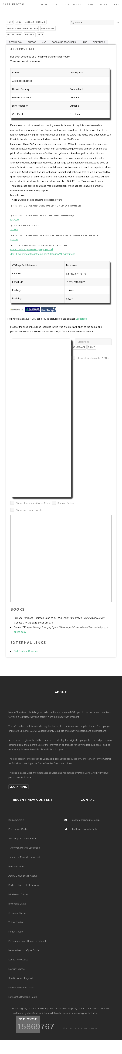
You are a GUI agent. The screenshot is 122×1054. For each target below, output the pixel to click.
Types (90, 4)
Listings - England (35, 22)
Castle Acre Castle (18, 959)
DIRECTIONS (99, 42)
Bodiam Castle (16, 820)
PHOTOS (32, 42)
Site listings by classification (52, 1008)
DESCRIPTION (15, 42)
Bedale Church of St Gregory (23, 885)
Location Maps (73, 4)
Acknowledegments (79, 1013)
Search (103, 4)
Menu (19, 22)
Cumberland (48, 28)
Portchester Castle (18, 829)
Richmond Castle (17, 903)
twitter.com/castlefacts (84, 829)
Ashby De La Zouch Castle (22, 875)
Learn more (19, 786)
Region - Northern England (22, 28)
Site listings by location (24, 1008)
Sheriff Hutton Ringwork (21, 978)
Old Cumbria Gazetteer (26, 651)
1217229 (14, 219)
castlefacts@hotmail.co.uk (86, 820)
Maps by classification (97, 1008)
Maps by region (76, 1008)
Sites (56, 4)
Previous (30, 35)
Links (94, 1013)
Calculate (79, 347)
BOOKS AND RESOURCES (64, 42)
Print (91, 347)
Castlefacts (13, 4)
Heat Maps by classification (26, 1013)
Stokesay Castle (17, 913)
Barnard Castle (16, 866)
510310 (14, 239)
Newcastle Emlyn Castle (21, 987)
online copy (20, 631)
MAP (44, 42)
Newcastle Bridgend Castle (22, 997)
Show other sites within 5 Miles (93, 358)
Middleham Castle (17, 894)
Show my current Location (30, 510)
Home (44, 4)
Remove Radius (66, 503)
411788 (14, 229)
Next (40, 35)
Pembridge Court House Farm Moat (27, 941)
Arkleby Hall (14, 35)
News (115, 4)
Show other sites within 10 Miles (33, 503)
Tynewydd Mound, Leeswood (24, 847)
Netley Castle (15, 931)
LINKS (84, 42)
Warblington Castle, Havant (22, 838)
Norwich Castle (16, 969)
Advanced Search (51, 1013)
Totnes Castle (15, 922)
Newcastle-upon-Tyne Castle (23, 950)
